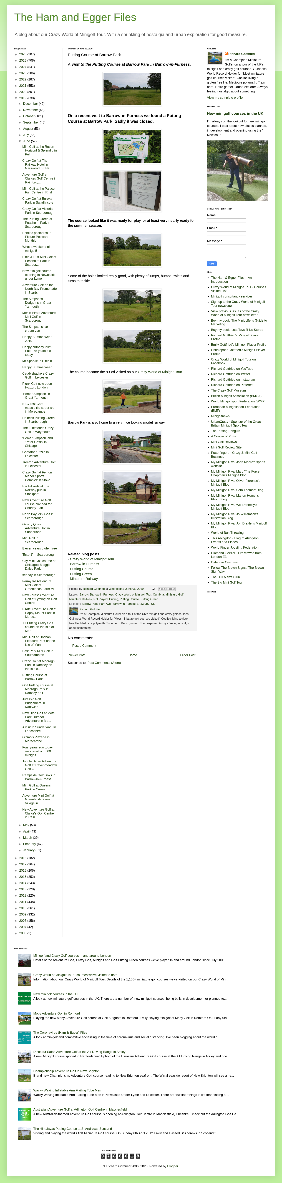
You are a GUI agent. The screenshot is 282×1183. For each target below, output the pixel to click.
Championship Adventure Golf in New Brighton (66, 1071)
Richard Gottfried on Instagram (233, 379)
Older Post (187, 655)
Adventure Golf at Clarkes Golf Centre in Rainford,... (39, 178)
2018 (23, 858)
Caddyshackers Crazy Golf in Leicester (38, 375)
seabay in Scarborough (38, 575)
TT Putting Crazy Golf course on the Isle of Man (38, 626)
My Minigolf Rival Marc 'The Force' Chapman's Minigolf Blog (235, 473)
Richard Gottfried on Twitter (230, 374)
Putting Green (81, 574)
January (29, 850)
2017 (23, 864)
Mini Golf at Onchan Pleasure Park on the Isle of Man (38, 641)
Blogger (172, 1166)
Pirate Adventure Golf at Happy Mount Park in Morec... (39, 613)
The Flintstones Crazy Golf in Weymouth (38, 430)
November (31, 110)
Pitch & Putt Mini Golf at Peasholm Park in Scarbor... (39, 260)
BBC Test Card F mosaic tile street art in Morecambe (38, 407)
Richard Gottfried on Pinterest (232, 385)
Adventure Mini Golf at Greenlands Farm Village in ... (38, 799)
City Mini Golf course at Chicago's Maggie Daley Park (39, 564)
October (29, 116)
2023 (23, 73)
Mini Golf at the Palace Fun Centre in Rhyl (38, 190)
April (26, 831)
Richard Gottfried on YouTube (232, 368)
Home (133, 655)
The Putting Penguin (225, 431)
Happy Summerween (37, 367)
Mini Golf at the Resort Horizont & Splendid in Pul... (39, 150)
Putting (113, 599)
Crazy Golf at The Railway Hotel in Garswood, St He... (37, 164)
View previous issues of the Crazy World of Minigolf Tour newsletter (235, 313)
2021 (23, 85)
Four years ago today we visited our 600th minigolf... (38, 751)
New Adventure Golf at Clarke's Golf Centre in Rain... (38, 813)
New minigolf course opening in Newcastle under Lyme (39, 274)
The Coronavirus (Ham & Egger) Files (60, 1032)
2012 (23, 895)
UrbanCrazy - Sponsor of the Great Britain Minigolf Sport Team (236, 423)
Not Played (101, 599)
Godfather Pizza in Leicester (35, 454)
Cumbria (158, 594)
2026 (23, 54)
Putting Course (81, 569)
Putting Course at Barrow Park (34, 677)
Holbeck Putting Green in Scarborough (38, 420)
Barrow (83, 594)
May (26, 825)
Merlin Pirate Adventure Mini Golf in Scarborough (39, 316)
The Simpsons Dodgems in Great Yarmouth (36, 302)
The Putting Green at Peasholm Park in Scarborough (37, 222)
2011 (23, 902)
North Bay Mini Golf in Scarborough (38, 516)
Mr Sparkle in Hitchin (37, 361)
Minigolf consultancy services (232, 296)
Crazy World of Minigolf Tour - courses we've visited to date (75, 975)
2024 (23, 67)
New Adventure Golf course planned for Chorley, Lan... (37, 504)
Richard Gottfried (241, 54)
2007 (23, 927)
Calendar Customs (224, 562)
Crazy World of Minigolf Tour (160, 372)
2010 (23, 908)
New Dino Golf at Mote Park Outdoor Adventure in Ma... (38, 717)
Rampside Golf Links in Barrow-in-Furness (38, 777)
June (27, 141)
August (28, 128)
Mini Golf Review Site (226, 447)
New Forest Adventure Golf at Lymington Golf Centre (39, 599)
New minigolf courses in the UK (235, 113)
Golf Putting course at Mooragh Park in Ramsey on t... (37, 689)
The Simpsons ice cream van (35, 328)
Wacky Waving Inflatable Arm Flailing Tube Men (67, 1090)
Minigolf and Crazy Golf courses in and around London (72, 955)
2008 (23, 920)
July (26, 135)
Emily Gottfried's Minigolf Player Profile (238, 344)
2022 (23, 79)
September (31, 122)
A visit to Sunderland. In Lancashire (39, 729)
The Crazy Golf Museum (228, 390)
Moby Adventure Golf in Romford (56, 1013)
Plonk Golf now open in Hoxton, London (38, 385)
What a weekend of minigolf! (36, 249)
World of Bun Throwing (227, 532)
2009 (23, 914)
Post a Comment (84, 645)
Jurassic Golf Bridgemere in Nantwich (33, 703)
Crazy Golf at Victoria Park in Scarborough (38, 211)
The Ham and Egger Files (75, 17)
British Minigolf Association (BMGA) (236, 396)
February (30, 844)
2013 (23, 889)
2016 (23, 870)
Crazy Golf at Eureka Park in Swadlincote (37, 200)
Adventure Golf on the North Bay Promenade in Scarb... (39, 288)
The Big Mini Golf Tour (227, 582)
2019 (23, 98)
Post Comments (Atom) (104, 663)
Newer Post (77, 655)
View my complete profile (225, 97)
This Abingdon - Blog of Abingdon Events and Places (235, 540)
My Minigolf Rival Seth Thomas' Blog (237, 490)
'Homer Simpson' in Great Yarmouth (36, 396)
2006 (23, 933)
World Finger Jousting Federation (235, 547)
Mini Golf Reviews (224, 442)
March (28, 837)
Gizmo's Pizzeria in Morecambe (35, 739)
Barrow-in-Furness (84, 564)
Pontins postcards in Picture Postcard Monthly (36, 236)
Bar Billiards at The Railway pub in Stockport (35, 490)
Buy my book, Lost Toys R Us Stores (237, 330)
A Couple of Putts (223, 436)
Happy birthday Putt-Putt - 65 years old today (37, 351)
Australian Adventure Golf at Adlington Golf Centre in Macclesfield (80, 1109)
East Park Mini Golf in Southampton (37, 653)
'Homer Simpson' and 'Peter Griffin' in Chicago (37, 442)
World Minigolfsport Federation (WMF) (238, 401)
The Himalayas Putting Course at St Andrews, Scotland (72, 1129)
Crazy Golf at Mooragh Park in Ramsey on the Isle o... (38, 665)
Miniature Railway (84, 579)
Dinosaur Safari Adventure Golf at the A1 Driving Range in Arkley (79, 1052)
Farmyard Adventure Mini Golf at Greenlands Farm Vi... (39, 585)
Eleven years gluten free (39, 548)
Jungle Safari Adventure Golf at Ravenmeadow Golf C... (39, 765)
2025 (23, 60)
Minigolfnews (220, 416)
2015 (23, 877)
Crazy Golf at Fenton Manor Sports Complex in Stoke (37, 476)
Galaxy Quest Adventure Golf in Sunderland (36, 528)
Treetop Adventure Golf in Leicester (38, 464)
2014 (23, 883)
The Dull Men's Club (225, 577)
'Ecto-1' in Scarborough (39, 554)
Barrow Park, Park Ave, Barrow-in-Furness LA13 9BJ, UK (118, 603)
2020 (23, 92)
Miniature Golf (174, 594)
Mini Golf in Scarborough (32, 540)
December (31, 103)
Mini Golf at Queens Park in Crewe (36, 787)
